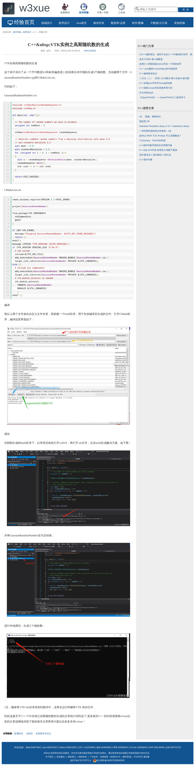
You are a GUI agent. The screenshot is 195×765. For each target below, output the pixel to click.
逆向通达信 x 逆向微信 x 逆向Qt (155, 155)
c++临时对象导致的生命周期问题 (155, 145)
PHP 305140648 (156, 747)
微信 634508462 (104, 747)
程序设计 (27, 32)
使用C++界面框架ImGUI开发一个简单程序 (160, 64)
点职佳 (29, 733)
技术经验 (17, 32)
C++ (35, 32)
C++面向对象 (146, 159)
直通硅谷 (18, 733)
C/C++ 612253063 (86, 747)
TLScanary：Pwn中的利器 (152, 140)
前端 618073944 (33, 747)
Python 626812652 (68, 747)
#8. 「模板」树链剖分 (150, 116)
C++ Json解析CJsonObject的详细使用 (158, 68)
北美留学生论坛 (43, 733)
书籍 (106, 12)
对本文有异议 (90, 51)
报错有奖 (83, 757)
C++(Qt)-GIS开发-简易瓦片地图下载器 (158, 150)
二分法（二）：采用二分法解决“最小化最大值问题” (164, 78)
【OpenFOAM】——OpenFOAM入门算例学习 (162, 97)
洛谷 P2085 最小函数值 (151, 59)
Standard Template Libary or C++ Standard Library (164, 126)
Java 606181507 (50, 747)
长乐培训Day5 (146, 92)
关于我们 (50, 757)
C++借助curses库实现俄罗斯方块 (155, 88)
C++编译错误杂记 (148, 73)
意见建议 (60, 757)
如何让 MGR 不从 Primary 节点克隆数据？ (160, 135)
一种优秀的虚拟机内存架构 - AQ (155, 131)
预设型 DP (144, 121)
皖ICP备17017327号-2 (80, 760)
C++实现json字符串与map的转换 (155, 83)
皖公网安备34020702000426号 (109, 760)
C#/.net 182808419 (138, 747)
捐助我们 (72, 757)
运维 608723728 (173, 747)
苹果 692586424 (120, 747)
